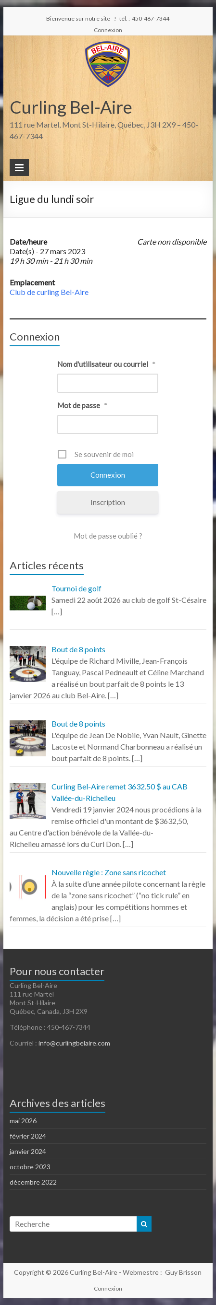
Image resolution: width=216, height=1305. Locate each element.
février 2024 (28, 1136)
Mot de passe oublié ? (108, 535)
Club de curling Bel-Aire (49, 291)
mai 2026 (23, 1121)
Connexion (108, 30)
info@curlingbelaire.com (74, 1043)
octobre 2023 (30, 1167)
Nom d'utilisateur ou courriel (106, 364)
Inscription (107, 502)
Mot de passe (82, 405)
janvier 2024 (28, 1151)
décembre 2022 (33, 1182)
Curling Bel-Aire (71, 107)
